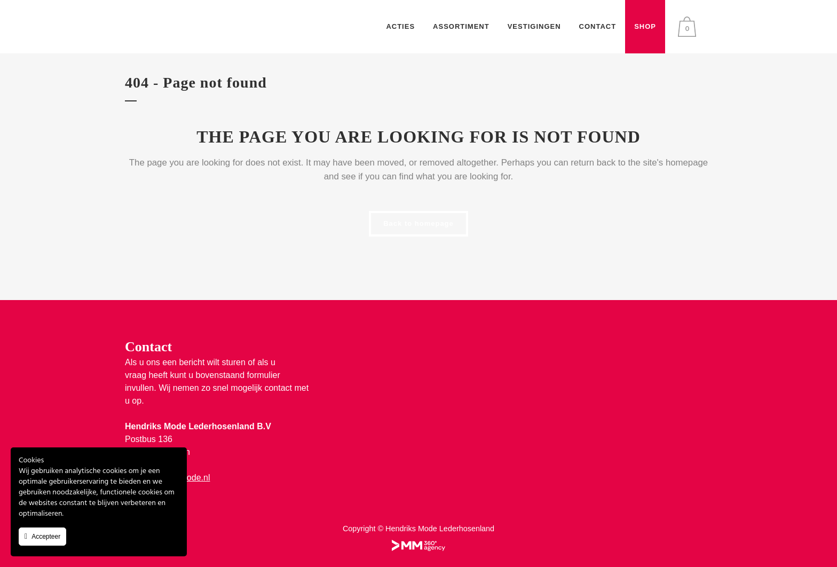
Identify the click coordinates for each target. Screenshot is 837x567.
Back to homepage (418, 223)
